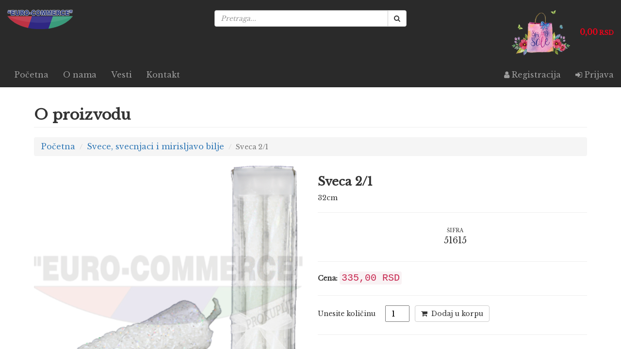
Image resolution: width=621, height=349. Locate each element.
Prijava (594, 74)
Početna (32, 74)
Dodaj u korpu (452, 313)
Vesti (121, 74)
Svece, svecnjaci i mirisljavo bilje (155, 146)
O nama (80, 74)
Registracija (532, 74)
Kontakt (163, 74)
